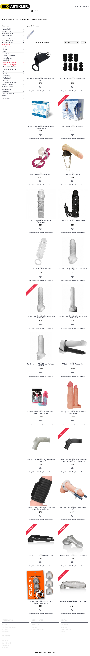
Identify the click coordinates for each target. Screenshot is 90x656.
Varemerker (64, 625)
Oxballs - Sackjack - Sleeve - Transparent (73, 555)
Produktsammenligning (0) (43, 43)
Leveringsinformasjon (9, 627)
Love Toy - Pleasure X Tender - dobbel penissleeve (73, 412)
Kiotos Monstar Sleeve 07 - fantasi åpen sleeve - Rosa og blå (41, 412)
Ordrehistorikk (6, 643)
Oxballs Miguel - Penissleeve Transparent (73, 601)
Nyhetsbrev (5, 648)
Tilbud (63, 632)
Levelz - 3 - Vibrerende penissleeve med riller (40, 79)
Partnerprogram (66, 629)
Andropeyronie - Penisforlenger (40, 174)
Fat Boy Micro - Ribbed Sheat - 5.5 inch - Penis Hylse (41, 364)
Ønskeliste (5, 645)
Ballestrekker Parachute (73, 174)
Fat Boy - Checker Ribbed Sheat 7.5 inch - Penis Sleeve (73, 317)
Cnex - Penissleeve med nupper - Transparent (41, 221)
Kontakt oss (35, 625)
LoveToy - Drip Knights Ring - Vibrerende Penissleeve (41, 460)
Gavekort (64, 627)
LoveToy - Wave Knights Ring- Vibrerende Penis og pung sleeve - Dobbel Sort (73, 460)
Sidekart (34, 627)
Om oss (4, 625)
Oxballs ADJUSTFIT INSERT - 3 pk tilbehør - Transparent (41, 602)
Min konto (5, 641)
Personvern (5, 629)
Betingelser (5, 632)
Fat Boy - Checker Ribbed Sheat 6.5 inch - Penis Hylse (41, 317)
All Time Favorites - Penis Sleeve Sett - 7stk (73, 79)
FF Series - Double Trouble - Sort (73, 364)
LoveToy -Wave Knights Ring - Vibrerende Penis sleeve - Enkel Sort (41, 508)
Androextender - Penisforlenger (73, 126)
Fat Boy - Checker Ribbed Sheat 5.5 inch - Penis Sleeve (73, 269)
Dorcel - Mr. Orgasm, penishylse (41, 268)
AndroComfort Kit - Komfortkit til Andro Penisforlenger (41, 127)
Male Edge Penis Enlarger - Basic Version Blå (73, 508)
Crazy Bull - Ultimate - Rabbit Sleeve (73, 220)
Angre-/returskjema (37, 629)
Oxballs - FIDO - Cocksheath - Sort (41, 555)
